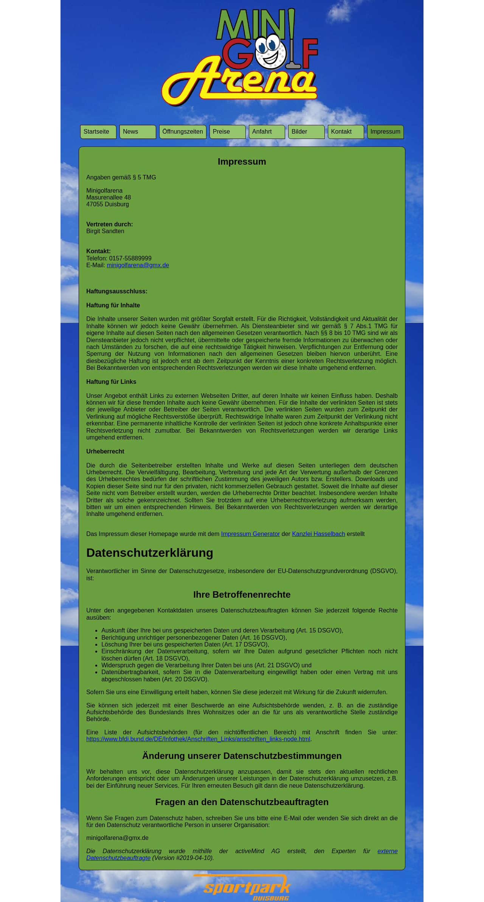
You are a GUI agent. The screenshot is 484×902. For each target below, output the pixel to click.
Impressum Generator (250, 534)
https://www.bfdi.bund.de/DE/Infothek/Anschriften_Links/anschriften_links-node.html (198, 739)
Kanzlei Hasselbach (318, 534)
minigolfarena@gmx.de (138, 265)
